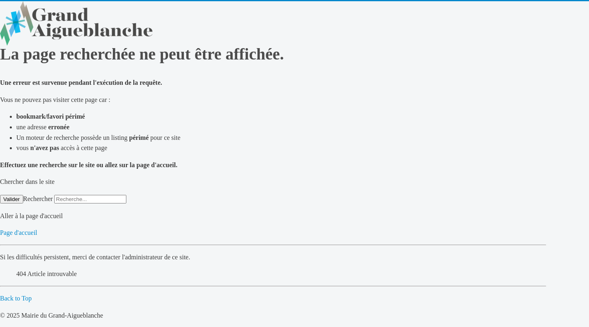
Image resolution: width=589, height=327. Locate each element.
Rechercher (38, 198)
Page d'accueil (18, 232)
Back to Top (16, 298)
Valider (11, 199)
